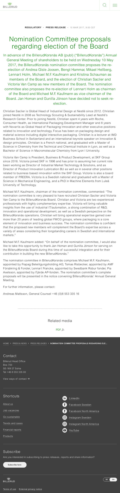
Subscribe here (15, 465)
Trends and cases (13, 423)
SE (107, 479)
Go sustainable (11, 416)
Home (6, 343)
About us (8, 404)
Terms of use (9, 489)
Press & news (20, 343)
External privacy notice (30, 489)
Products (8, 436)
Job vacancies (11, 410)
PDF (58, 329)
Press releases (38, 343)
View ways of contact (15, 378)
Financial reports (12, 429)
